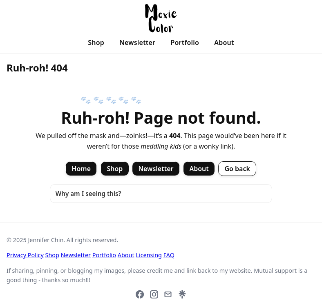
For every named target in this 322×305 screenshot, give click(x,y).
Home (81, 168)
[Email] (168, 294)
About (224, 42)
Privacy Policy (25, 255)
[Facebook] (140, 294)
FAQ (168, 255)
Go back (237, 168)
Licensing (149, 255)
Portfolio (184, 42)
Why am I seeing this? (88, 193)
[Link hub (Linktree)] (182, 294)
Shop (96, 42)
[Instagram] (154, 294)
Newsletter (137, 42)
